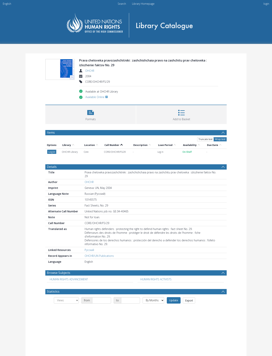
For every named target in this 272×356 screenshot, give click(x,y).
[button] (90, 114)
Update (173, 300)
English (7, 3)
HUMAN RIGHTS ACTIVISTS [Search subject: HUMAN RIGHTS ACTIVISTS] (156, 279)
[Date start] (101, 300)
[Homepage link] (136, 23)
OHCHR (89, 70)
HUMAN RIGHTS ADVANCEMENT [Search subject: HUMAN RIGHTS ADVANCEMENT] (69, 279)
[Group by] (66, 300)
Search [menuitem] (122, 3)
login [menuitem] (266, 3)
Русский (89, 250)
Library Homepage (143, 3)
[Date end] (130, 300)
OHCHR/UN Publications (99, 256)
